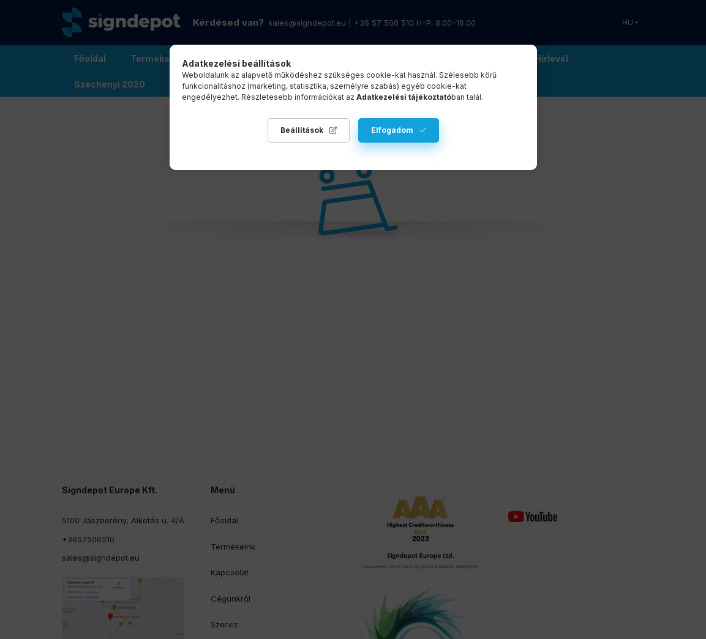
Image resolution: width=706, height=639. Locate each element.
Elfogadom (392, 130)
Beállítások (301, 130)
